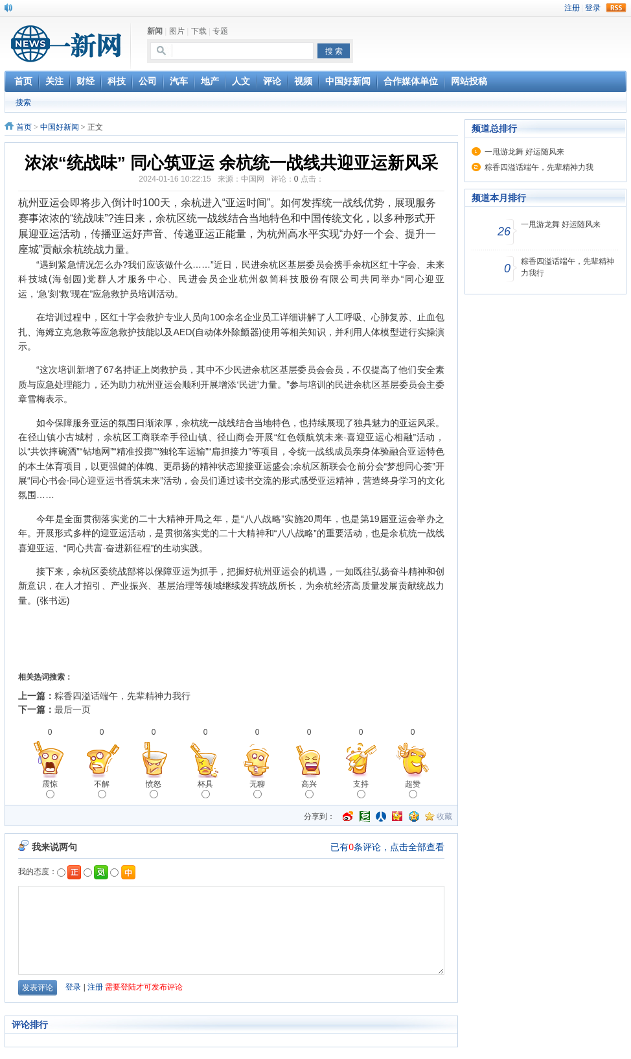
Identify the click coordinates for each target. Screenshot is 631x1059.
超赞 (412, 788)
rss (616, 8)
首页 (24, 127)
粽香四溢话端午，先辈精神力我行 (122, 696)
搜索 (23, 102)
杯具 (205, 788)
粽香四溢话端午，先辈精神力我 (539, 167)
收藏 (444, 816)
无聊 (257, 788)
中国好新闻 (59, 127)
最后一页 (72, 709)
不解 (101, 788)
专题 (220, 31)
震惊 (50, 788)
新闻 (155, 31)
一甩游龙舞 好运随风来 (524, 151)
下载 (199, 31)
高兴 (309, 788)
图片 (177, 31)
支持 (361, 788)
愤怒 (153, 788)
